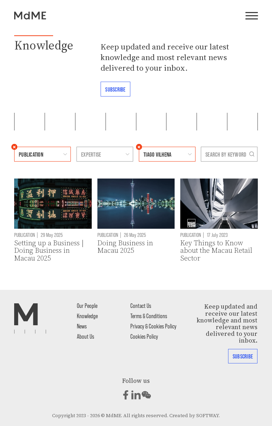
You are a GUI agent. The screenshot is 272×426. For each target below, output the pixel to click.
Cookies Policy (144, 336)
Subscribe (115, 89)
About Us (85, 336)
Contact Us (140, 305)
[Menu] (251, 16)
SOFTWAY (207, 415)
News (82, 326)
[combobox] (36, 154)
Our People (87, 305)
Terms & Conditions (148, 316)
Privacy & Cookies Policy (153, 326)
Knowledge (87, 316)
